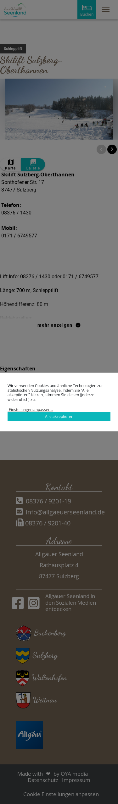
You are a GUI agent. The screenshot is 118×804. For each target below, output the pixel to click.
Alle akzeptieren (59, 416)
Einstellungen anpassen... (31, 409)
